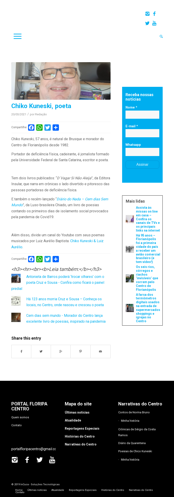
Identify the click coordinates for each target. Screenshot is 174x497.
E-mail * (132, 126)
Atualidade (73, 420)
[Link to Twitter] (147, 23)
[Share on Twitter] (41, 351)
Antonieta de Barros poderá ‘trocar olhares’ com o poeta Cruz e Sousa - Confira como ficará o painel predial (57, 283)
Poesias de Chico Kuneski (135, 451)
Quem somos (20, 417)
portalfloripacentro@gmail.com (35, 449)
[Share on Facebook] (21, 351)
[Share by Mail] (100, 351)
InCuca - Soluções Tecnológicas (40, 484)
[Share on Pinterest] (80, 351)
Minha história (130, 420)
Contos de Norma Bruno (134, 412)
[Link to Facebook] (154, 14)
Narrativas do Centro (81, 444)
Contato (16, 425)
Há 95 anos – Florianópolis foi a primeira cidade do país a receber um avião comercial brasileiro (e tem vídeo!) (148, 249)
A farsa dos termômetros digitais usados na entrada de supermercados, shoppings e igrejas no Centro (148, 308)
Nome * (131, 107)
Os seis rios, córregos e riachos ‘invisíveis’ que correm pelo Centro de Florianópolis (147, 278)
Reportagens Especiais (82, 428)
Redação (41, 114)
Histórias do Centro (80, 436)
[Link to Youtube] (154, 23)
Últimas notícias (77, 412)
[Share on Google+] (60, 351)
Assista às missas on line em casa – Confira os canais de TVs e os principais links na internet (148, 219)
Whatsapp (133, 145)
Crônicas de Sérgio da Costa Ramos (137, 432)
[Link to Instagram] (147, 14)
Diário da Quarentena (132, 443)
